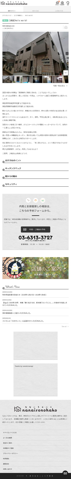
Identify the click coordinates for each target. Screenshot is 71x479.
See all (64, 326)
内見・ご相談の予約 (37, 229)
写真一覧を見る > (60, 86)
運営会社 (6, 464)
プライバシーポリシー (10, 453)
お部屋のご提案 (8, 448)
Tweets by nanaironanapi (24, 366)
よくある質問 (7, 437)
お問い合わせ (7, 469)
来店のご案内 (7, 443)
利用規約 (6, 458)
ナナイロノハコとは (9, 432)
